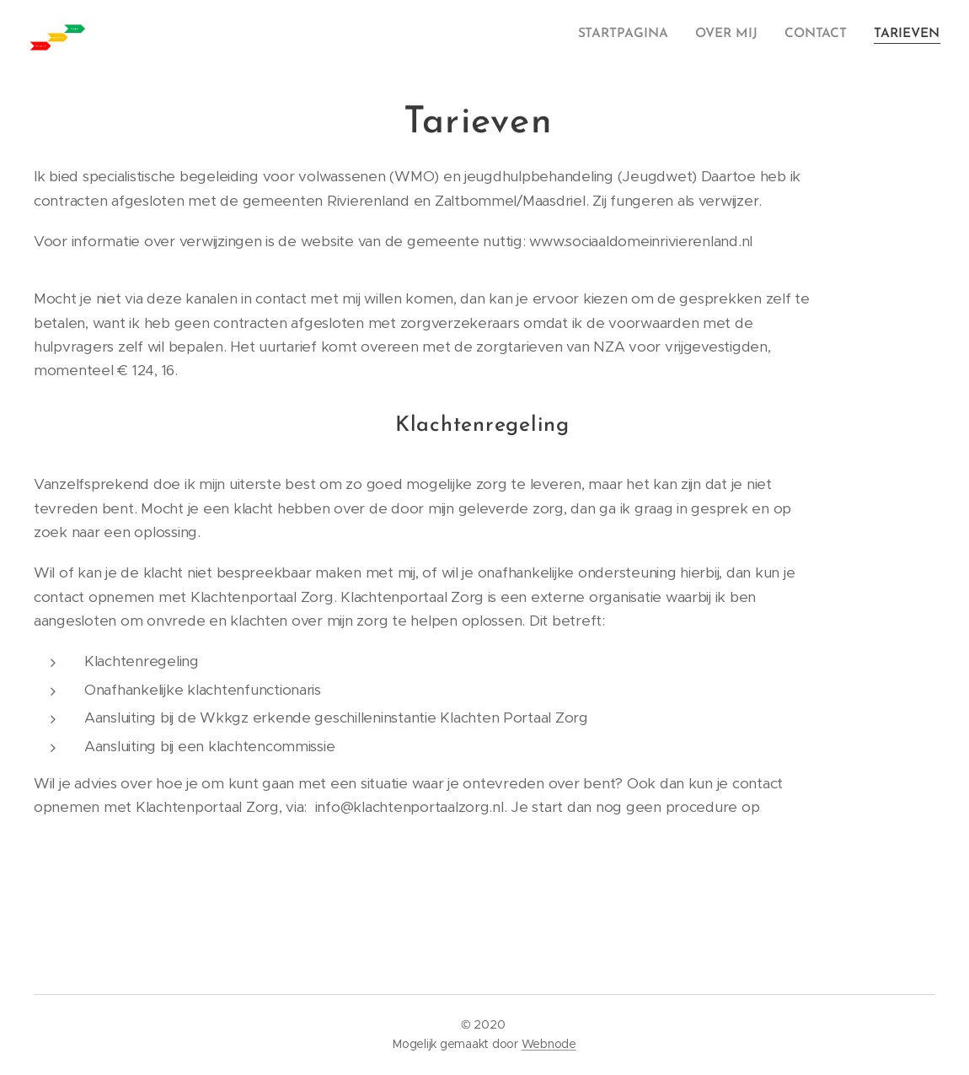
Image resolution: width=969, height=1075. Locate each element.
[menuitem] (634, 34)
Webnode (549, 1043)
